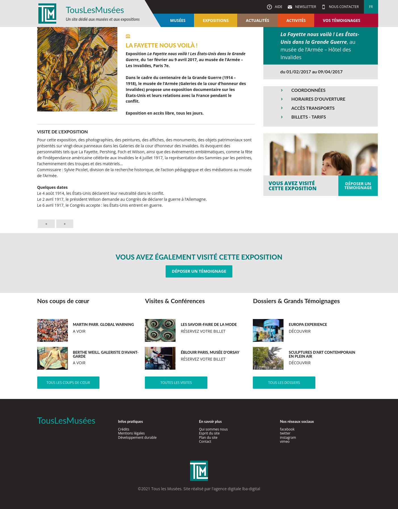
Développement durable (137, 437)
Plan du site (208, 437)
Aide (278, 6)
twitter (285, 433)
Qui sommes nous (213, 429)
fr (371, 6)
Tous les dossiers (284, 382)
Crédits (124, 429)
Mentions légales (131, 433)
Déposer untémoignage (358, 185)
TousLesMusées (95, 10)
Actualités (257, 20)
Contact (205, 441)
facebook (287, 429)
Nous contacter (343, 6)
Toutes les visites (176, 382)
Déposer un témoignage (199, 271)
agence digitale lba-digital (237, 488)
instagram (288, 437)
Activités (296, 20)
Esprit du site (209, 433)
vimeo (285, 441)
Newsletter (305, 6)
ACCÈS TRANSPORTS (313, 108)
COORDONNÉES (308, 90)
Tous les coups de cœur (68, 382)
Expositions (216, 20)
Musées (178, 20)
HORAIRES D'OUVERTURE (318, 99)
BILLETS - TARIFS (308, 116)
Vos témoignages (341, 20)
